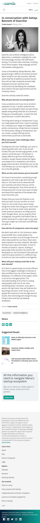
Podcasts (5, 470)
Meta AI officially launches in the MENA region (23, 338)
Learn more (6, 442)
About (29, 3)
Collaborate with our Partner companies (16, 493)
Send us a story (7, 485)
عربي (36, 10)
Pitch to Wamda (7, 501)
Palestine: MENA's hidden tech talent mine (22, 349)
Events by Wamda (8, 477)
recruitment (7, 313)
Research (5, 474)
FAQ (3, 454)
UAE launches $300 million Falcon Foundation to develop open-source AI (24, 361)
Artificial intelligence (20, 313)
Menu (31, 10)
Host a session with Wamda (11, 489)
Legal (3, 462)
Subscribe (9, 397)
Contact (35, 3)
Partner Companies (8, 458)
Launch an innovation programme (13, 497)
